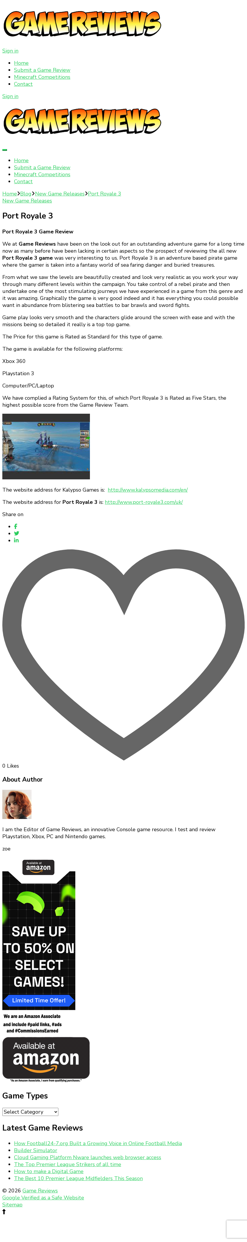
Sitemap (12, 1204)
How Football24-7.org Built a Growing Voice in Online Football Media (98, 1143)
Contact (23, 84)
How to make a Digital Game (49, 1171)
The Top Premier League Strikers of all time (67, 1164)
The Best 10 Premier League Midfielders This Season (78, 1178)
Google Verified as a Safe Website (43, 1197)
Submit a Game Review (42, 70)
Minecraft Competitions (42, 77)
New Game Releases (27, 200)
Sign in (10, 50)
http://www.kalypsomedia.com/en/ (148, 489)
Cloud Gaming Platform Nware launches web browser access (87, 1157)
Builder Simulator (35, 1150)
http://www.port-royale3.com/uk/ (144, 502)
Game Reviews (40, 1190)
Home (21, 63)
